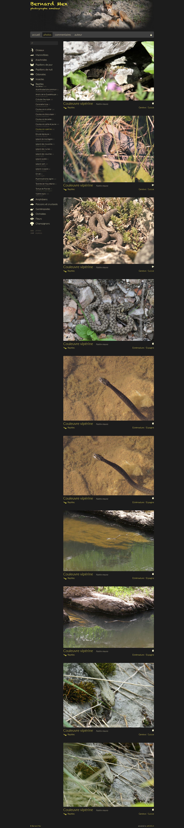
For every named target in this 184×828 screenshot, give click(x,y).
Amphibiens (39, 199)
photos (47, 34)
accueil (36, 34)
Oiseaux (37, 50)
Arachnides (38, 59)
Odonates (38, 74)
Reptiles (37, 83)
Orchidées (38, 213)
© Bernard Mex (35, 826)
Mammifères (39, 54)
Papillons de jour (41, 64)
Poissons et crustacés (44, 204)
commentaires (63, 34)
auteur (78, 34)
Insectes (37, 79)
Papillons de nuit (41, 69)
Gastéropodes (40, 208)
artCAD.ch (150, 826)
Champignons (40, 223)
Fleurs (36, 218)
